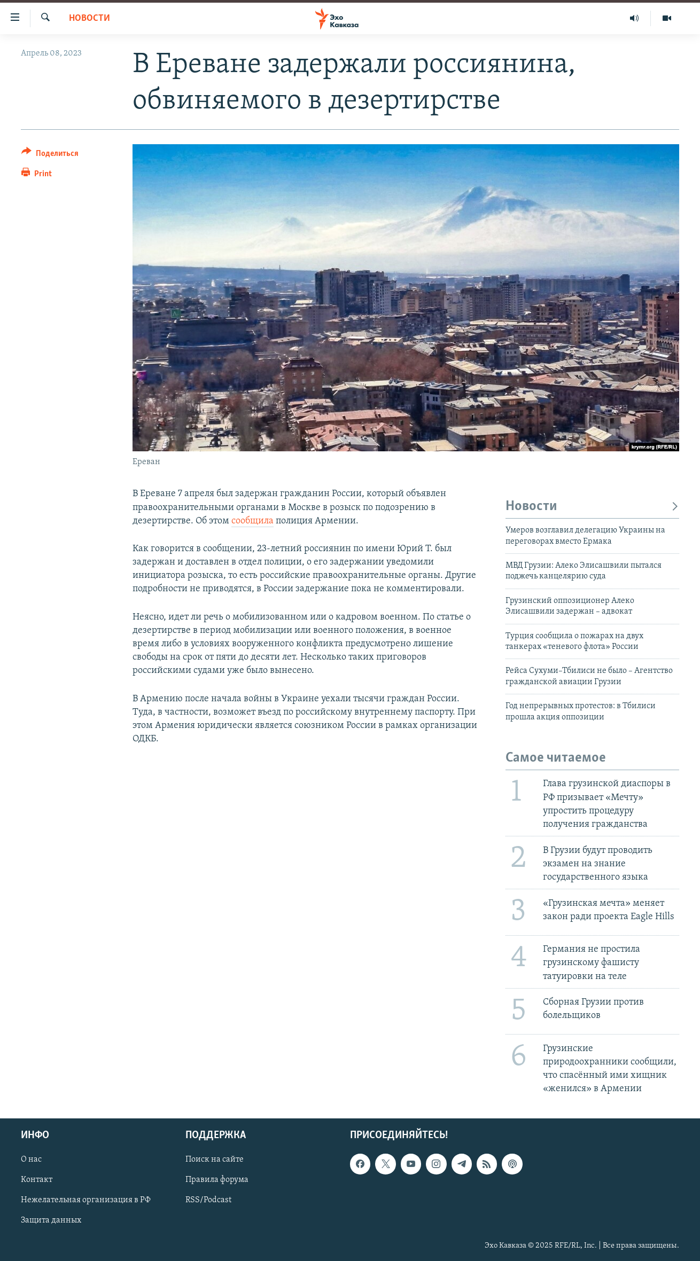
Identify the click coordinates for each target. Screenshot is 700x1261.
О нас (31, 1160)
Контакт (36, 1180)
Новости (89, 18)
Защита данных (51, 1221)
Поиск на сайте (214, 1160)
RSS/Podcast (208, 1200)
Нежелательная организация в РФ (86, 1200)
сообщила (252, 521)
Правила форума (216, 1180)
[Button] (50, 155)
